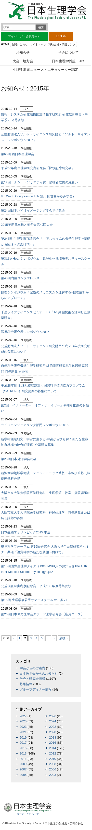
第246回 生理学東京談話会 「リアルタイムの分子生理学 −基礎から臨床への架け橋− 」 (46, 241)
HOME (5, 44)
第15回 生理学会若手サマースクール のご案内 (34, 600)
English (61, 36)
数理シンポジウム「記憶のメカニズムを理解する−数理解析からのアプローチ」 (45, 295)
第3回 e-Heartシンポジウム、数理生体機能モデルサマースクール (46, 261)
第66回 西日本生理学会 (17, 154)
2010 (52, 759)
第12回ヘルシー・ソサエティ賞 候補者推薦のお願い (39, 182)
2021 (23, 732)
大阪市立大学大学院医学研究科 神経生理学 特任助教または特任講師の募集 (45, 515)
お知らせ (23, 52)
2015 (23, 748)
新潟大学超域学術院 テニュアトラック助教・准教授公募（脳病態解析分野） (45, 475)
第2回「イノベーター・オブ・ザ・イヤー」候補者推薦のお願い (45, 408)
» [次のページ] (54, 638)
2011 (23, 759)
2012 (52, 753)
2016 (52, 742)
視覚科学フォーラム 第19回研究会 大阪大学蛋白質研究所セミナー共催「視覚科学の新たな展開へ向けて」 (45, 549)
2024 (52, 721)
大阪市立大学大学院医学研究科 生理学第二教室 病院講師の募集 (45, 495)
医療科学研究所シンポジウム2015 (25, 332)
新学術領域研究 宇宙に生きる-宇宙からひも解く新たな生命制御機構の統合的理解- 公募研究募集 (44, 442)
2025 (23, 721)
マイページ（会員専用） (24, 36)
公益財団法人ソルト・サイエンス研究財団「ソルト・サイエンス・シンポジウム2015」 (45, 137)
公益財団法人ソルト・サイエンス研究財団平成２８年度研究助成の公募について (45, 348)
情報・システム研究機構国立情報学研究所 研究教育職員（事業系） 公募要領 (44, 117)
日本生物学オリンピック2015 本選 (25, 532)
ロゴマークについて (28, 814)
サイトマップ (38, 44)
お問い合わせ (20, 44)
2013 (23, 753)
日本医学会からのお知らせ (39, 673)
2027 (23, 716)
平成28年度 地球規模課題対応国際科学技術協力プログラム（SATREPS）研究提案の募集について (43, 388)
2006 (52, 769)
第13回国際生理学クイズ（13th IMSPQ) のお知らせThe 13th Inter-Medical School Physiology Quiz (44, 569)
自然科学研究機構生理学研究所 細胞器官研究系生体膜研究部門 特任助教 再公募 (44, 368)
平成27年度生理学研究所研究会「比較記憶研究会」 (38, 168)
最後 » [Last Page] (63, 638)
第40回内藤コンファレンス (20, 278)
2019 (23, 737)
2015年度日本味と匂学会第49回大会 (27, 224)
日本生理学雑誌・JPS (69, 61)
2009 (23, 764)
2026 (52, 716)
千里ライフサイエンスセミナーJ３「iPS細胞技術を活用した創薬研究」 (45, 315)
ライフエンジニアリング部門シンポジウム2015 (34, 425)
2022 (52, 727)
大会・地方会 (23, 61)
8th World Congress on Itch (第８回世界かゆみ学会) (37, 196)
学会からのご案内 (32, 668)
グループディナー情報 (36, 689)
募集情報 (26, 684)
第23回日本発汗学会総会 (18, 459)
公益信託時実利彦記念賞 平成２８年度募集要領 (36, 586)
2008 (52, 764)
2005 (23, 775)
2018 (52, 737)
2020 (52, 732)
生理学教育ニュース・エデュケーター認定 (45, 70)
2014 (52, 748)
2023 (23, 727)
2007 (23, 769)
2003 (52, 775)
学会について (68, 52)
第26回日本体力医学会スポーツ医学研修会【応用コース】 (42, 614)
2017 (23, 742)
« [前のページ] (14, 638)
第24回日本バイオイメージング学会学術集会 (33, 210)
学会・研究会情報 (32, 678)
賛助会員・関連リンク (61, 44)
